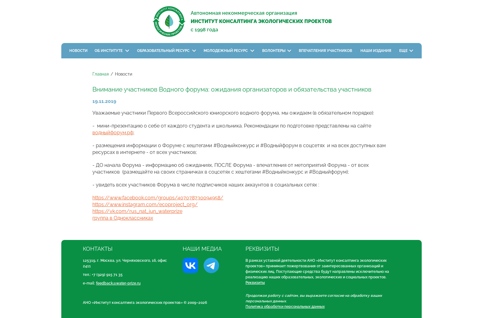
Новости (78, 51)
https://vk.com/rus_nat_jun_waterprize (137, 211)
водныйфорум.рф (112, 132)
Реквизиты (255, 283)
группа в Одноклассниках (122, 218)
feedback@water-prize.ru (118, 283)
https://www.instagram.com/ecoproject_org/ (145, 204)
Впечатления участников (326, 51)
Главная (100, 74)
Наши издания (376, 51)
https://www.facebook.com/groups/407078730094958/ (157, 198)
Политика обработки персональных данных (285, 306)
